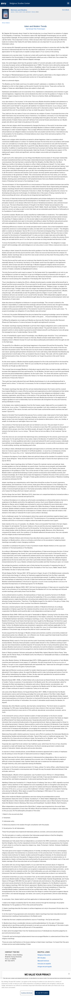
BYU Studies (42, 958)
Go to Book (65, 10)
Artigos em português (45, 966)
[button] (69, 974)
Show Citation (6, 22)
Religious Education (44, 955)
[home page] (3, 3)
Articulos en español (44, 963)
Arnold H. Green (22, 11)
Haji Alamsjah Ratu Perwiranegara (35, 29)
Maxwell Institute (43, 961)
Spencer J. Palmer (14, 11)
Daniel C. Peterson (31, 11)
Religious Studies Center (20, 3)
